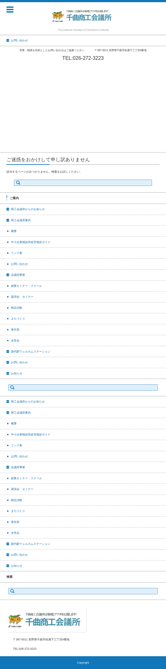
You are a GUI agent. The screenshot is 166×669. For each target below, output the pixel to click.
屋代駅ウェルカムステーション (19, 138)
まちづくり (7, 121)
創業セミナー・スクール (15, 104)
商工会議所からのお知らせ (17, 65)
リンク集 (5, 87)
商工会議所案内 (10, 70)
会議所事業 (7, 98)
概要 (3, 76)
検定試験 (5, 115)
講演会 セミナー (11, 110)
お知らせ (5, 149)
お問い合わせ (8, 93)
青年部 (4, 126)
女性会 (4, 132)
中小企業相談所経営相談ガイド (19, 81)
